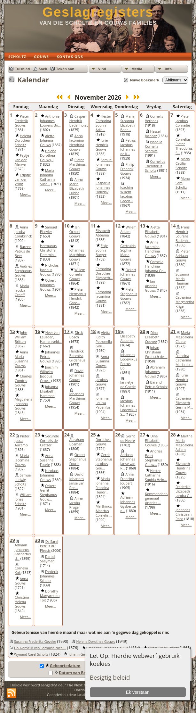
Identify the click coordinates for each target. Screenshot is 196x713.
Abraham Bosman (76, 441)
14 (173, 225)
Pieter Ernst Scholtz (163, 648)
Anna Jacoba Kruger (76, 503)
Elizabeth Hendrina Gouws (183, 468)
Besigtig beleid (110, 677)
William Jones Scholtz (23, 499)
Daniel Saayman (47, 558)
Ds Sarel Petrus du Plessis (49, 546)
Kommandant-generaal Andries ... (156, 498)
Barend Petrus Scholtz (156, 384)
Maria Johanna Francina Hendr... (103, 485)
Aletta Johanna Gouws (47, 140)
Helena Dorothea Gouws (95, 641)
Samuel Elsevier (48, 229)
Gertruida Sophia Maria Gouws (128, 252)
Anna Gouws (21, 580)
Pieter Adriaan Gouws (183, 255)
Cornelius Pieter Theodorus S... (184, 146)
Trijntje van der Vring (23, 179)
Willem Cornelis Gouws (77, 274)
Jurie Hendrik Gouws (102, 145)
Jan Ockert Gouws (74, 231)
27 (142, 434)
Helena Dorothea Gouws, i (48, 155)
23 (37, 434)
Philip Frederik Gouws (127, 169)
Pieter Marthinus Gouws (77, 164)
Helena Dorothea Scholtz (23, 140)
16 (37, 331)
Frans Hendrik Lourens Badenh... (183, 234)
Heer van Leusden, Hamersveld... (51, 337)
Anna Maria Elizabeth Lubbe (76, 186)
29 (12, 540)
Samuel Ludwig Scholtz (23, 479)
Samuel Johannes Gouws (104, 164)
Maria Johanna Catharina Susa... (47, 177)
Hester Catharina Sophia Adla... (103, 123)
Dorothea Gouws (103, 441)
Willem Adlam (128, 229)
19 (118, 331)
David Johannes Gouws (76, 375)
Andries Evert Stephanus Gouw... (153, 458)
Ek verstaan (138, 692)
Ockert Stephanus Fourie (77, 459)
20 (142, 331)
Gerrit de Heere (127, 438)
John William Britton (21, 337)
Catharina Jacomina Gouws (103, 296)
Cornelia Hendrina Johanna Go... (155, 266)
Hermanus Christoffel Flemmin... (48, 250)
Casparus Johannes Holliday (103, 187)
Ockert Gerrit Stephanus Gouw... (48, 493)
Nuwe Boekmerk (144, 80)
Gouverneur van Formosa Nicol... (40, 648)
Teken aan (65, 68)
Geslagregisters (98, 12)
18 (93, 331)
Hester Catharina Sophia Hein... (156, 475)
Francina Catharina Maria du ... (184, 360)
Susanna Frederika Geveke (35, 641)
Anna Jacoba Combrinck (23, 231)
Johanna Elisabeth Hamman (49, 391)
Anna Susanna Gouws (102, 361)
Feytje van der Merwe (22, 160)
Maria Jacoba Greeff (22, 290)
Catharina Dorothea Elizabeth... (104, 273)
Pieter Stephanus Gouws (128, 294)
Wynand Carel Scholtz (31, 654)
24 (67, 434)
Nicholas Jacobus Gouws (49, 270)
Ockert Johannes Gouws (48, 285)
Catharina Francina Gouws (107, 648)
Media (136, 68)
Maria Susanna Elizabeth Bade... (127, 123)
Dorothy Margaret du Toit (50, 595)
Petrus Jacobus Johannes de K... (128, 147)
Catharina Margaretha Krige (185, 302)
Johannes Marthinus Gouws (77, 254)
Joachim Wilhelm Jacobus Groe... (49, 374)
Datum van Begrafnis (74, 673)
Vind (102, 68)
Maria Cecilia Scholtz (183, 163)
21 (173, 331)
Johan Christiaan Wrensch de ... (156, 352)
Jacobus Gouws (102, 381)
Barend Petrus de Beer (23, 251)
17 (67, 331)
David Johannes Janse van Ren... (76, 481)
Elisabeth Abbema (103, 232)
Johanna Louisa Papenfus (103, 403)
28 (173, 434)
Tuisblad (22, 68)
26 (118, 434)
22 (12, 434)
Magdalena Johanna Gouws (23, 403)
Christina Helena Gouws (22, 602)
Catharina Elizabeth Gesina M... (184, 403)
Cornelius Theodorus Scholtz (155, 166)
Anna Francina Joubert (127, 478)
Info (168, 68)
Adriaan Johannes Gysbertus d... (128, 504)
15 (12, 331)
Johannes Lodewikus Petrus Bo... (128, 361)
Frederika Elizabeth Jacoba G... (184, 491)
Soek (43, 68)
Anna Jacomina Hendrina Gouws (76, 143)
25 (93, 434)
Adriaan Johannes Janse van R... (127, 461)
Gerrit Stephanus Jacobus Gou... (104, 461)
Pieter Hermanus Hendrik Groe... (77, 296)
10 (67, 225)
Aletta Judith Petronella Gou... (104, 339)
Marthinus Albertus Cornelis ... (104, 511)
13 (142, 225)
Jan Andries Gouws (151, 286)
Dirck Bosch (76, 334)
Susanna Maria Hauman (182, 279)
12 (118, 225)
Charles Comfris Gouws (23, 380)
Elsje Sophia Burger (102, 250)
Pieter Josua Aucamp (22, 440)
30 (37, 540)
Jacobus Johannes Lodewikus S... (128, 408)
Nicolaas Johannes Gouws (49, 475)
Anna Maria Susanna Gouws (21, 359)
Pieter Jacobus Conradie (183, 121)
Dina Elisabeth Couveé (152, 337)
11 (93, 225)
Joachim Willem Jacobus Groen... (126, 194)
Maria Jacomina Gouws (22, 460)
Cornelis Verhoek (154, 118)
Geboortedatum (60, 665)
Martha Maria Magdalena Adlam (184, 443)
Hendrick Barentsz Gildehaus (77, 355)
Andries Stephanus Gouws (23, 271)
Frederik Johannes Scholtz (49, 576)
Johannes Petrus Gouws (50, 356)
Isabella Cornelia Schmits (153, 146)
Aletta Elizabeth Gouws (152, 231)
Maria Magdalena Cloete (184, 337)
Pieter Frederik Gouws (22, 121)
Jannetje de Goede (128, 384)
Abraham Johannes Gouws (155, 371)
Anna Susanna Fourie (46, 460)
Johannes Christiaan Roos (184, 514)
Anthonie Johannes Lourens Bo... (50, 121)
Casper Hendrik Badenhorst (78, 121)
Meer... (25, 194)
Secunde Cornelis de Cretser (49, 440)
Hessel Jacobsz (153, 133)
